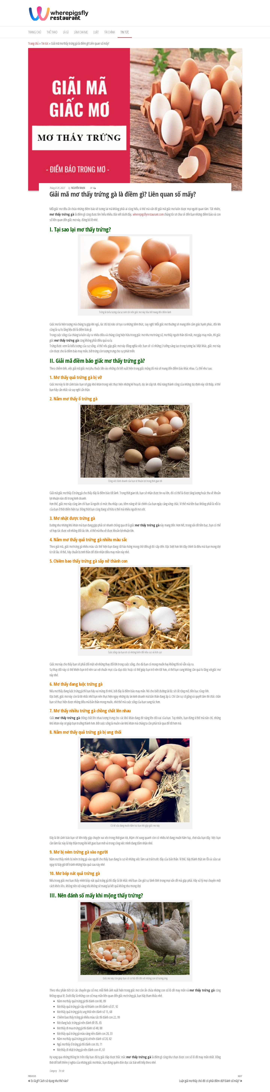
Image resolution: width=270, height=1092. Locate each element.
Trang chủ (34, 32)
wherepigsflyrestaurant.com (148, 214)
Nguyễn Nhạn (78, 188)
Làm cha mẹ (81, 32)
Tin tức (124, 32)
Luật (96, 32)
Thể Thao (52, 32)
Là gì (65, 32)
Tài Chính (109, 32)
